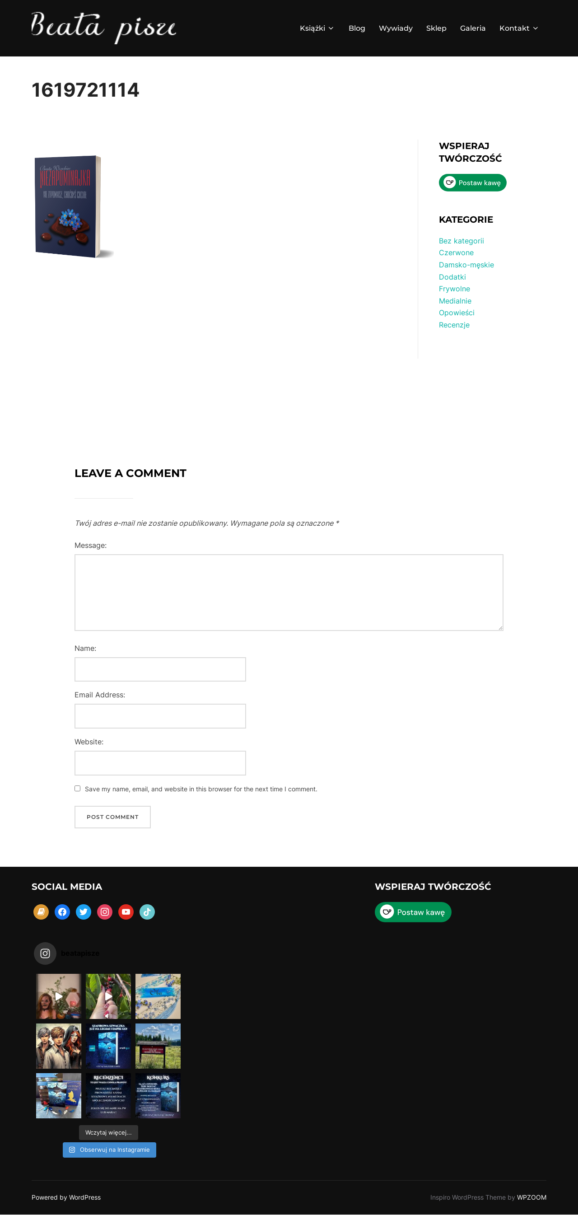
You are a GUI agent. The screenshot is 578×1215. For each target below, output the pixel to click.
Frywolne (454, 288)
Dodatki (452, 276)
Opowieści (457, 312)
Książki (317, 28)
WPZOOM (531, 1197)
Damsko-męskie (466, 264)
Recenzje (454, 324)
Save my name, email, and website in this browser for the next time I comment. (201, 789)
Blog (357, 28)
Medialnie (455, 300)
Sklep (436, 28)
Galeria (473, 28)
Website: (89, 741)
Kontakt (519, 28)
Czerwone (456, 252)
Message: (91, 545)
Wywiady (396, 28)
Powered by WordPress (66, 1197)
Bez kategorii (461, 240)
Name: (85, 648)
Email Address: (100, 694)
